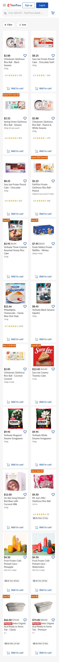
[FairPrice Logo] (14, 5)
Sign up (28, 5)
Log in (42, 5)
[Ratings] (13, 75)
